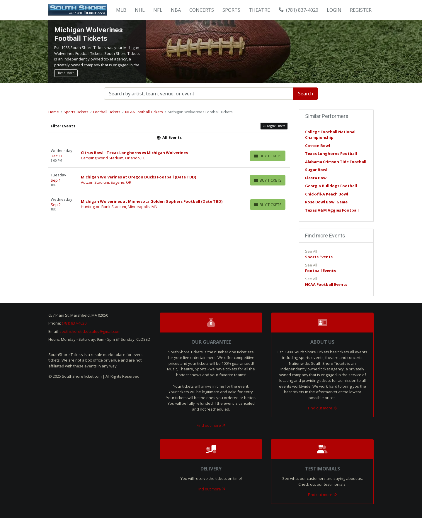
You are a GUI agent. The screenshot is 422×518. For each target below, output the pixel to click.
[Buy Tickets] (267, 156)
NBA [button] (176, 10)
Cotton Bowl (317, 145)
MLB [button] (121, 10)
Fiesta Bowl (316, 177)
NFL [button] (157, 10)
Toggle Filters (274, 126)
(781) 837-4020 (299, 10)
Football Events (320, 270)
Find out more (211, 425)
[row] (169, 155)
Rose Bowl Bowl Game (326, 202)
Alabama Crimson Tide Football (335, 161)
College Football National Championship (330, 134)
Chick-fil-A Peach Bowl (326, 194)
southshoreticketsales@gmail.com (89, 331)
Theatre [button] (259, 10)
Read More (66, 73)
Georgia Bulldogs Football (331, 185)
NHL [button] (140, 10)
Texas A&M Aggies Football (332, 210)
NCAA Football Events (326, 284)
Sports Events (319, 256)
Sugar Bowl (316, 169)
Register (361, 10)
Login (334, 10)
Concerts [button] (201, 10)
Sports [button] (231, 10)
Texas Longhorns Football (331, 153)
